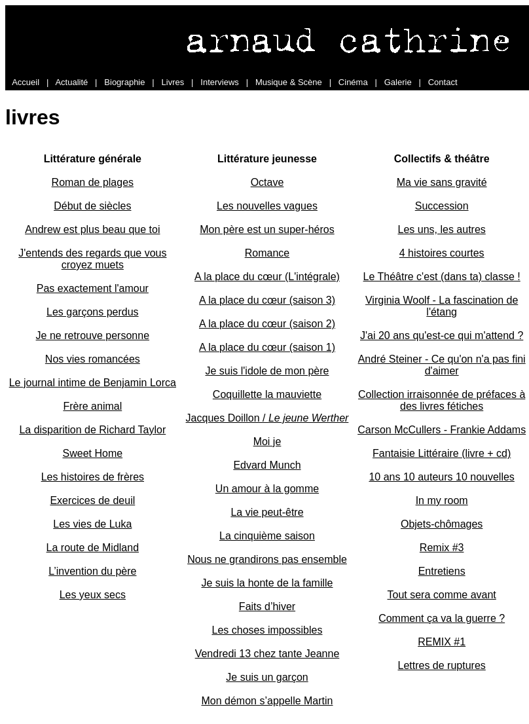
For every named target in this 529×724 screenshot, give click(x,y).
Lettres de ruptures (442, 665)
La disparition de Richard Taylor (92, 429)
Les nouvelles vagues (267, 205)
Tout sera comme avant (442, 594)
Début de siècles (92, 205)
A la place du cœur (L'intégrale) (267, 276)
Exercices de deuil (92, 500)
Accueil (25, 82)
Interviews (219, 82)
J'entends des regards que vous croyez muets (92, 258)
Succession (442, 205)
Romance (267, 253)
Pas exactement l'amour (93, 288)
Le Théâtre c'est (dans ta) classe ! (441, 276)
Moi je (267, 441)
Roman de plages (93, 182)
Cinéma (353, 82)
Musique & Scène (288, 82)
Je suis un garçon (267, 677)
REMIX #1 (441, 641)
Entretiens (441, 571)
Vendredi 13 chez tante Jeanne (267, 653)
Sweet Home (93, 453)
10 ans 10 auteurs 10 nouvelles (441, 476)
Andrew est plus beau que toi (92, 229)
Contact (443, 82)
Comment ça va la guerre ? (441, 618)
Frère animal (92, 406)
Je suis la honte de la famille (267, 582)
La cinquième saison (267, 535)
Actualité (71, 82)
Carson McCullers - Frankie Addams (441, 429)
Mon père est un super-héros (267, 229)
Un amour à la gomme (267, 488)
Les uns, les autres (442, 229)
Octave (267, 182)
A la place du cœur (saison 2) (267, 323)
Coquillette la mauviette (267, 394)
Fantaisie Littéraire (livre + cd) (442, 453)
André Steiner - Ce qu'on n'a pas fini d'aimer (442, 364)
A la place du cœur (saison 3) (267, 300)
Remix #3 (442, 547)
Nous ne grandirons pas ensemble (267, 559)
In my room (442, 500)
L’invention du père (92, 571)
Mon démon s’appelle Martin (267, 700)
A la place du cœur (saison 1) (267, 347)
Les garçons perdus (92, 311)
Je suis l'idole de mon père (267, 370)
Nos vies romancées (92, 359)
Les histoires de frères (92, 476)
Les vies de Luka (92, 524)
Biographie (124, 82)
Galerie (398, 82)
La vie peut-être (266, 512)
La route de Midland (92, 547)
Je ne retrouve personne (92, 335)
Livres (173, 82)
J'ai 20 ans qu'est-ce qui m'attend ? (441, 335)
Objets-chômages (442, 524)
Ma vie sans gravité (442, 182)
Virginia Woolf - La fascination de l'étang (441, 306)
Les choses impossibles (267, 630)
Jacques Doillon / (267, 418)
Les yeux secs (93, 594)
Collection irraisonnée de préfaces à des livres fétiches (441, 400)
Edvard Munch (267, 465)
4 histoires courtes (441, 253)
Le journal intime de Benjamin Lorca (92, 382)
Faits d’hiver (267, 606)
